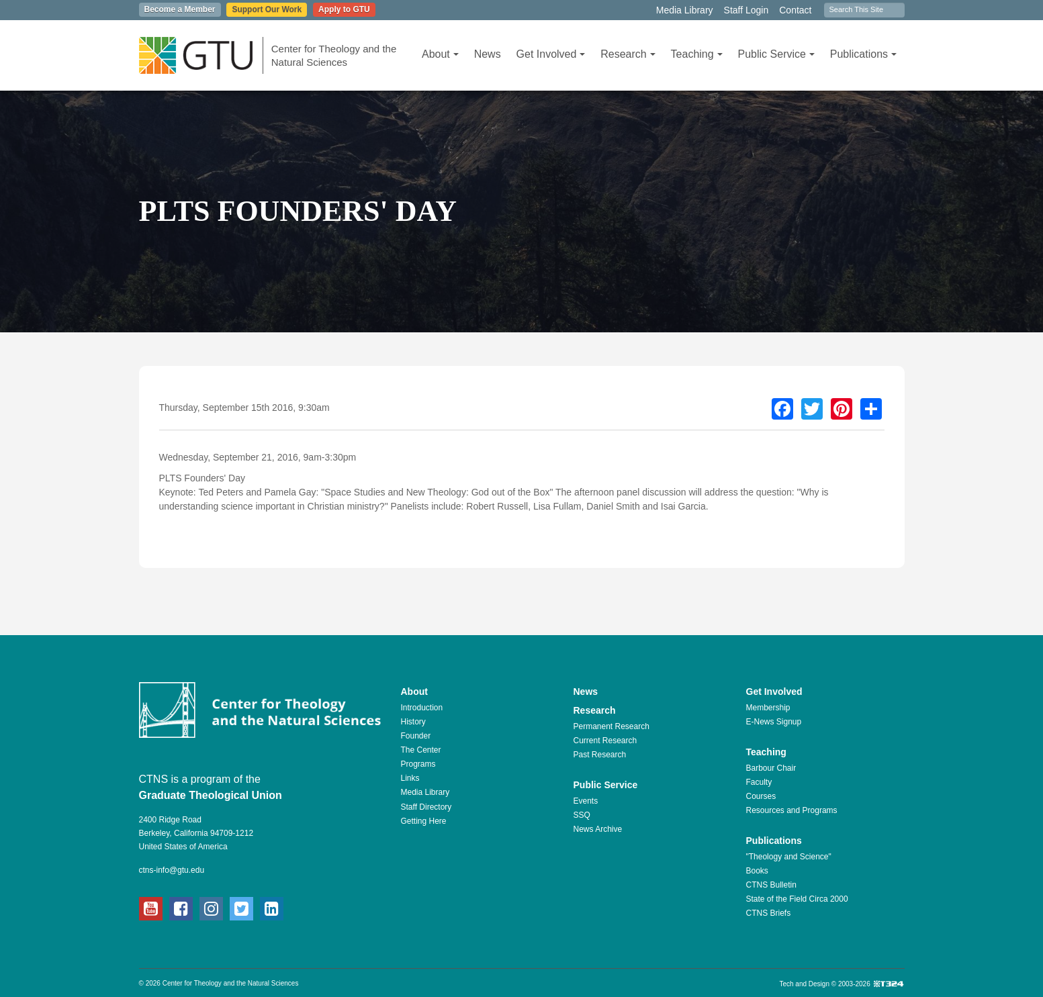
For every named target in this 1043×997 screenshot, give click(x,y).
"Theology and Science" (788, 856)
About (440, 54)
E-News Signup (774, 721)
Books (757, 870)
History (413, 721)
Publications (863, 54)
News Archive (598, 829)
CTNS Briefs (768, 913)
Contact (795, 10)
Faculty (759, 782)
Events (586, 801)
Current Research (605, 740)
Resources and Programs (791, 810)
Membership (768, 707)
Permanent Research (611, 726)
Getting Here (424, 821)
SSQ (582, 815)
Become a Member (180, 9)
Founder (416, 736)
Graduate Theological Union (210, 795)
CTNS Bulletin (771, 885)
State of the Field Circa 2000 (797, 899)
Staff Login (746, 10)
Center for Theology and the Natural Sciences (334, 55)
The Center (421, 750)
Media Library (684, 10)
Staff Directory (426, 807)
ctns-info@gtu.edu (172, 870)
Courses (761, 796)
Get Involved (551, 54)
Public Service (776, 54)
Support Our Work (267, 9)
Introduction (422, 707)
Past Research (600, 754)
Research (627, 54)
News (487, 54)
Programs (418, 764)
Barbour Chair (771, 768)
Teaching (697, 54)
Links (410, 778)
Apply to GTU (344, 9)
